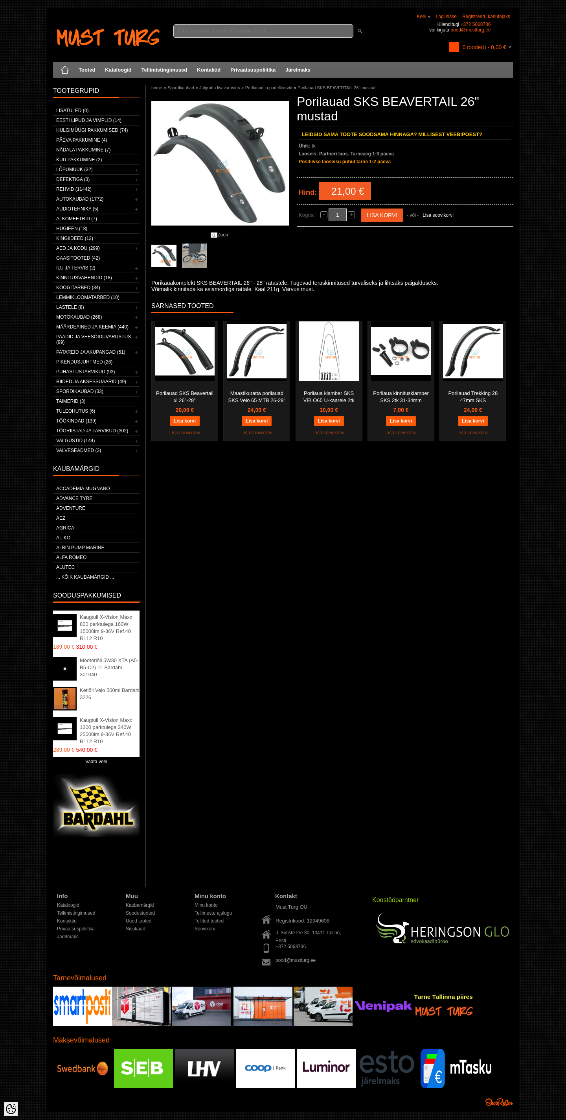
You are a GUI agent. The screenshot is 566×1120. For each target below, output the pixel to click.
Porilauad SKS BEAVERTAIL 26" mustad (337, 87)
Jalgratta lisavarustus (219, 87)
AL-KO (63, 538)
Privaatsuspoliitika (253, 70)
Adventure (70, 508)
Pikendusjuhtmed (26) (84, 362)
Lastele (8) (70, 307)
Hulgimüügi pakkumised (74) (92, 130)
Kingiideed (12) (74, 238)
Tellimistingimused (164, 70)
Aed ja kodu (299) (78, 248)
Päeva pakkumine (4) (81, 140)
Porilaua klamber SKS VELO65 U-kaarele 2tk (329, 396)
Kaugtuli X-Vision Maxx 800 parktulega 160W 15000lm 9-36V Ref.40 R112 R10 (106, 627)
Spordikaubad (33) (79, 391)
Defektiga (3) (73, 179)
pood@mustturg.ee (470, 30)
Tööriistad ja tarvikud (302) (92, 431)
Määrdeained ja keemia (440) (92, 327)
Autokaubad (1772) (80, 199)
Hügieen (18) (71, 228)
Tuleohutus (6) (75, 411)
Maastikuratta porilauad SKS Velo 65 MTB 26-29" (257, 396)
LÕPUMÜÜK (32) (74, 169)
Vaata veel (96, 761)
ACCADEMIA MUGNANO (83, 488)
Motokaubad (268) (79, 317)
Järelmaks (298, 70)
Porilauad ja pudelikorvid (268, 87)
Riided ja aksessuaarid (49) (91, 381)
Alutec (65, 567)
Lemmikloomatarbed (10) (87, 297)
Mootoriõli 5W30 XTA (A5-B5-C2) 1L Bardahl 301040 (109, 667)
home (156, 87)
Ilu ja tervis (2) (76, 268)
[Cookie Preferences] (11, 1109)
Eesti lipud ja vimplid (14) (88, 120)
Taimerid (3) (70, 401)
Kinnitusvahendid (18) (84, 277)
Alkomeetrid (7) (76, 218)
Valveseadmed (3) (78, 450)
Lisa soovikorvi (438, 215)
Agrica (65, 528)
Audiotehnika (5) (77, 209)
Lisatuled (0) (72, 110)
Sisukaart (135, 929)
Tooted (87, 70)
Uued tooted (138, 921)
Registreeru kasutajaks (486, 16)
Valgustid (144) (75, 440)
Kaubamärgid (140, 905)
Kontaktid (209, 70)
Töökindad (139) (76, 421)
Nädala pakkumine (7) (83, 150)
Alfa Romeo (71, 557)
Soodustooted (140, 913)
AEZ (60, 518)
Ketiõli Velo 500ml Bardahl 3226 (110, 693)
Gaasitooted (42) (78, 258)
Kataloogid (118, 70)
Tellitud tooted (209, 921)
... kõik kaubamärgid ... (85, 577)
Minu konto (206, 905)
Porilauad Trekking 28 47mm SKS (473, 396)
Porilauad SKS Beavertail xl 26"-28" (184, 396)
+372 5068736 (475, 24)
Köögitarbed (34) (78, 287)
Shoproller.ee (499, 1102)
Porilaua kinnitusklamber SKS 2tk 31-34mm (401, 396)
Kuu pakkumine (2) (79, 159)
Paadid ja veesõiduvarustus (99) (93, 339)
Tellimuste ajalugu (213, 913)
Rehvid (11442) (74, 189)
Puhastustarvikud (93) (85, 372)
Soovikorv (205, 929)
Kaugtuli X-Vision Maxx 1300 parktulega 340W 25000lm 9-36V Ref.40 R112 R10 (106, 730)
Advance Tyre (74, 498)
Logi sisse (446, 16)
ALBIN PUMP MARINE (80, 547)
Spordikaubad (180, 87)
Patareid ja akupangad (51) (90, 352)
